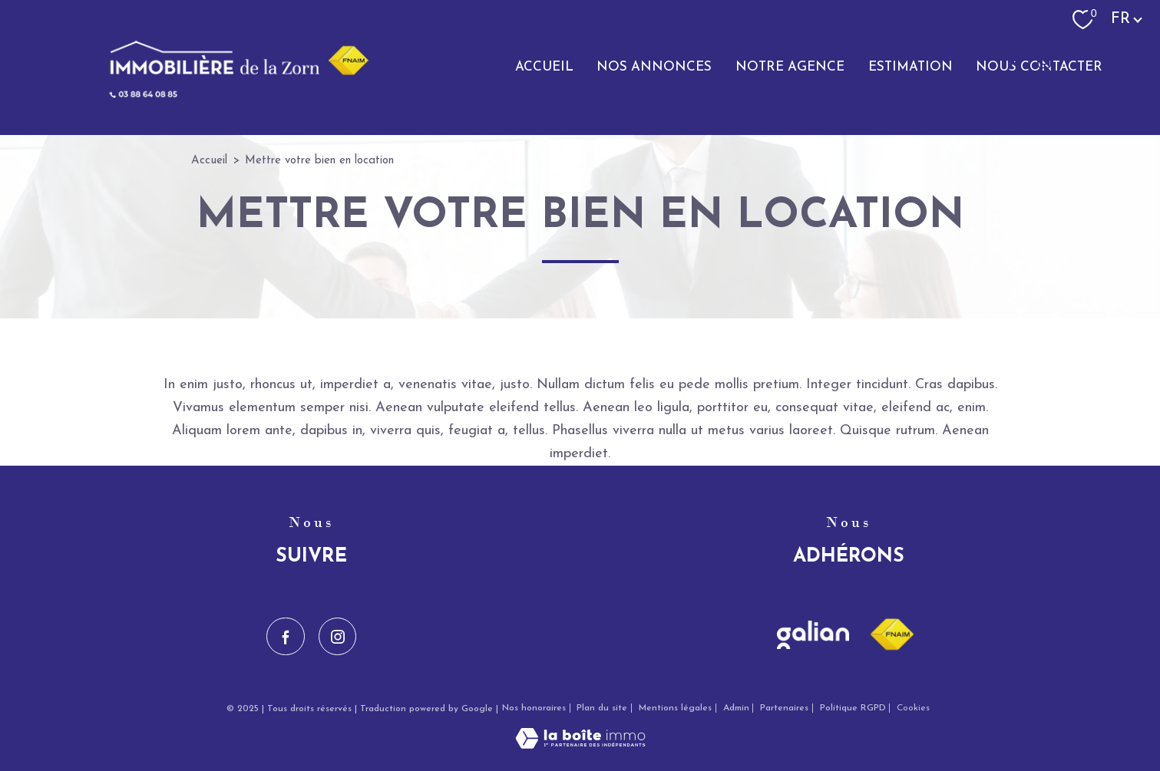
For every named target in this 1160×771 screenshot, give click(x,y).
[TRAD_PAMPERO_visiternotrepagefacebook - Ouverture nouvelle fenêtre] (1011, 61)
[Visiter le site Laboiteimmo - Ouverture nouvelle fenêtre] (580, 745)
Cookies (913, 708)
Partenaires (784, 708)
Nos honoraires (534, 708)
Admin (736, 708)
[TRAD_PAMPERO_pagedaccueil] (229, 95)
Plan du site (602, 708)
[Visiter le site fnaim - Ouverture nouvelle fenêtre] (891, 635)
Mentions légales (675, 708)
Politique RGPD (853, 708)
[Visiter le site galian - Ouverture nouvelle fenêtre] (813, 635)
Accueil (209, 160)
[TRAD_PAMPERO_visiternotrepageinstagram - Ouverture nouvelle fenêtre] (1044, 61)
